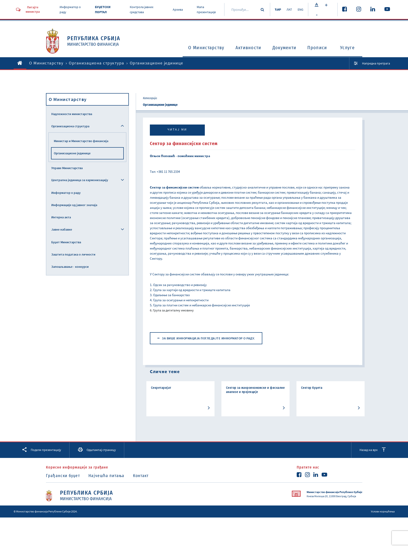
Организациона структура (96, 63)
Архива (178, 9)
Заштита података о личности (73, 254)
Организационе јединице (72, 153)
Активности (248, 47)
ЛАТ (289, 9)
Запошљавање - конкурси (70, 267)
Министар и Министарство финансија (81, 141)
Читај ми (177, 129)
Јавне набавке (61, 229)
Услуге (347, 47)
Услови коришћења (383, 511)
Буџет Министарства (66, 242)
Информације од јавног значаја (74, 205)
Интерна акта (61, 217)
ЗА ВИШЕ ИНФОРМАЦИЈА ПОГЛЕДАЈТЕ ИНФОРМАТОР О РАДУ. (208, 338)
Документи (284, 47)
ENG (300, 9)
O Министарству (206, 47)
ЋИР (278, 9)
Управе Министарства (67, 168)
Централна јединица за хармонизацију (79, 180)
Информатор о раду (66, 193)
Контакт (141, 475)
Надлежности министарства (71, 114)
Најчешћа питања (106, 475)
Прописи (317, 47)
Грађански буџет (63, 475)
